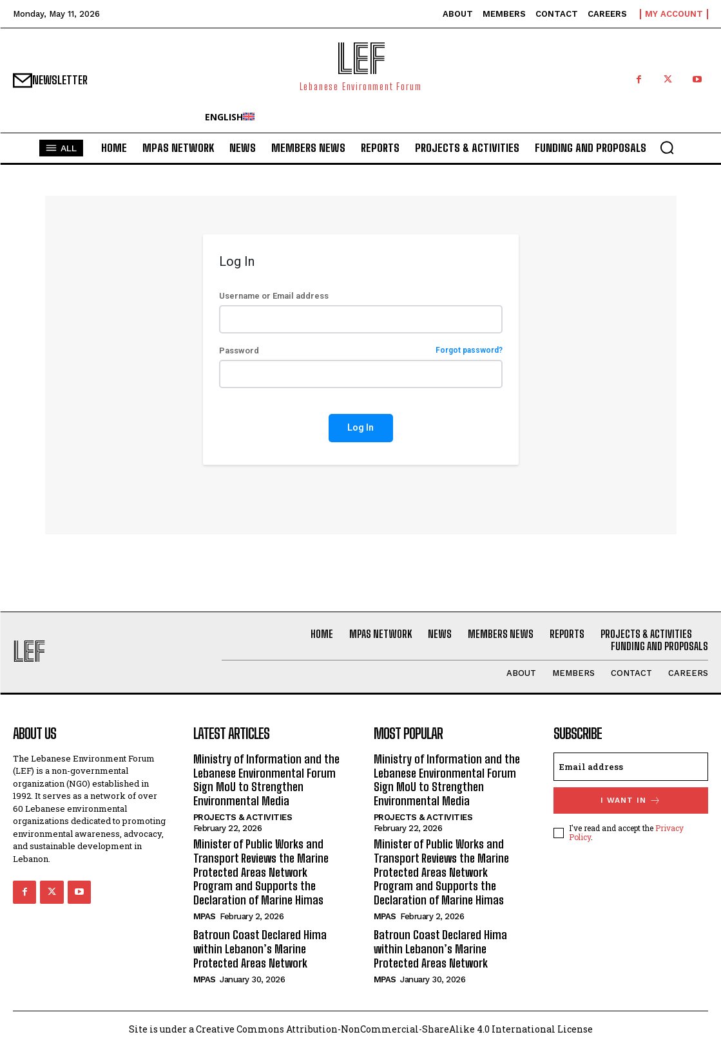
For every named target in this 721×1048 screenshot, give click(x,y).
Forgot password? (469, 350)
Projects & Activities (243, 817)
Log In (360, 427)
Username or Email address (274, 296)
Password (361, 350)
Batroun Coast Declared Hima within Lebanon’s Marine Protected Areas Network (260, 948)
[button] (666, 147)
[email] (630, 767)
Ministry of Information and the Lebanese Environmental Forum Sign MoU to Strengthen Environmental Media (266, 780)
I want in (631, 800)
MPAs (204, 916)
